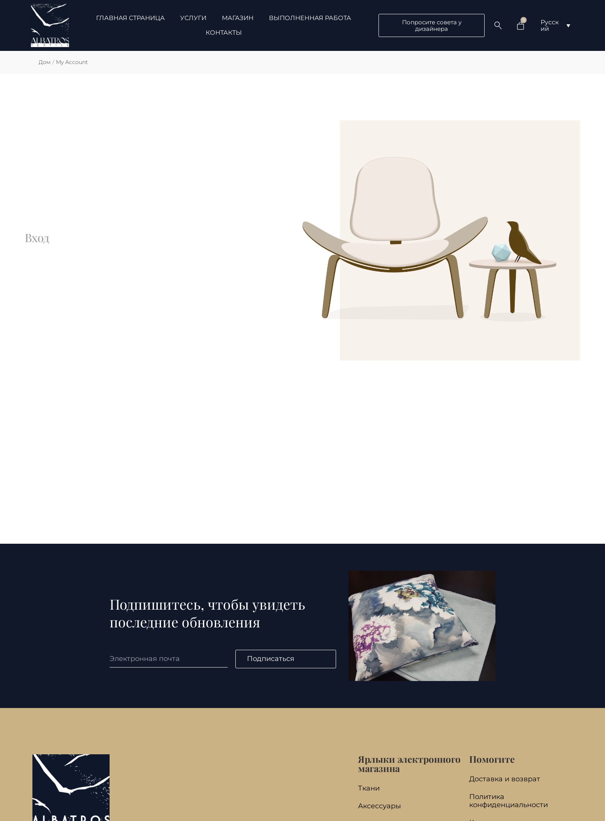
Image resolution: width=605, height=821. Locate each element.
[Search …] (498, 25)
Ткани (369, 788)
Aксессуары (379, 806)
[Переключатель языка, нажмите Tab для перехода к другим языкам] (555, 25)
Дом (45, 62)
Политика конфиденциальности (508, 800)
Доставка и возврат (504, 779)
